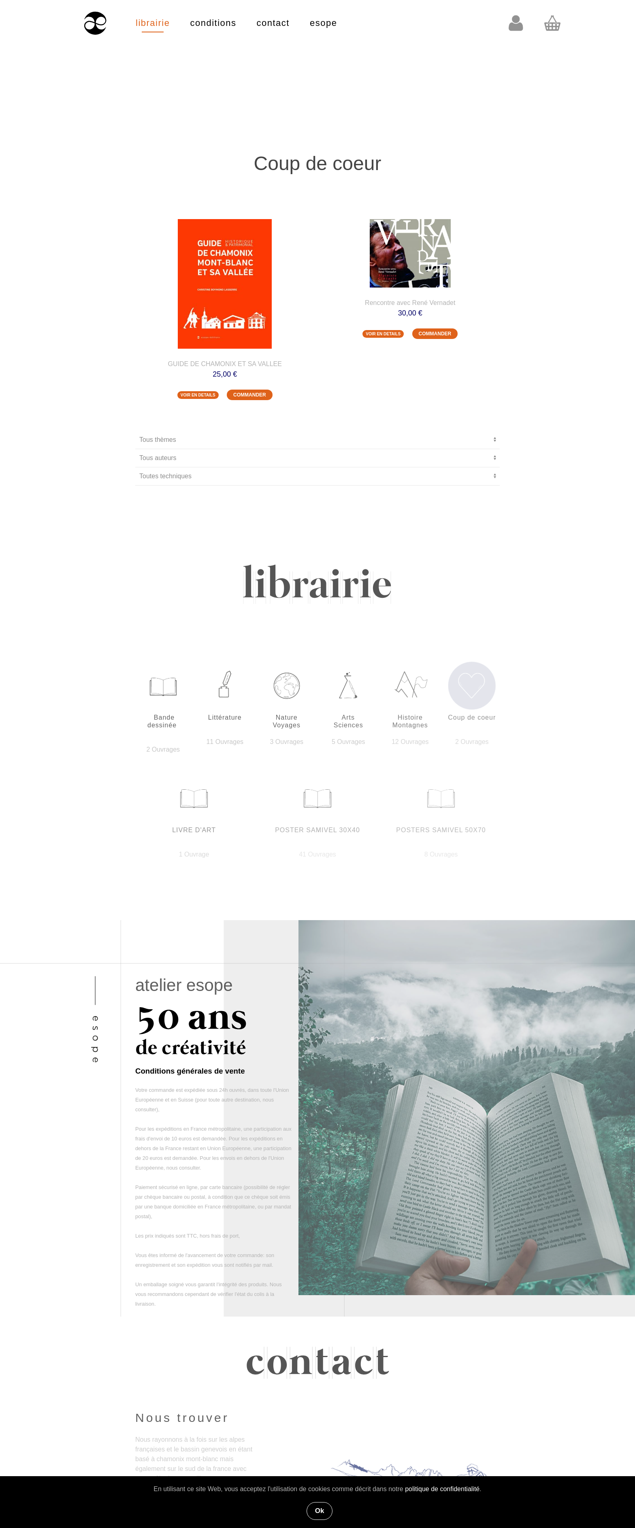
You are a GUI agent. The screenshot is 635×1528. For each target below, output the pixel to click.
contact (273, 23)
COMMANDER (249, 395)
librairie (153, 23)
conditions (213, 23)
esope (323, 23)
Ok (319, 1511)
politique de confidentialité (442, 1488)
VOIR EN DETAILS (198, 395)
